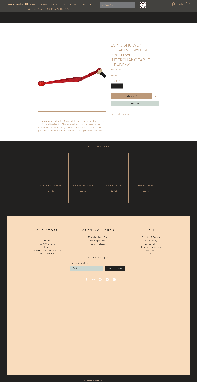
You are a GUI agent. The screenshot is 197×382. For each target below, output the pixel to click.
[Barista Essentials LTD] (19, 4)
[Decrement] (113, 86)
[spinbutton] (117, 86)
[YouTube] (93, 279)
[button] (187, 3)
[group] (98, 178)
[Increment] (121, 86)
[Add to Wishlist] (156, 96)
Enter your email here (80, 263)
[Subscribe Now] (115, 268)
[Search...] (117, 5)
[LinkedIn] (107, 279)
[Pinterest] (114, 279)
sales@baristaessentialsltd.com (47, 250)
